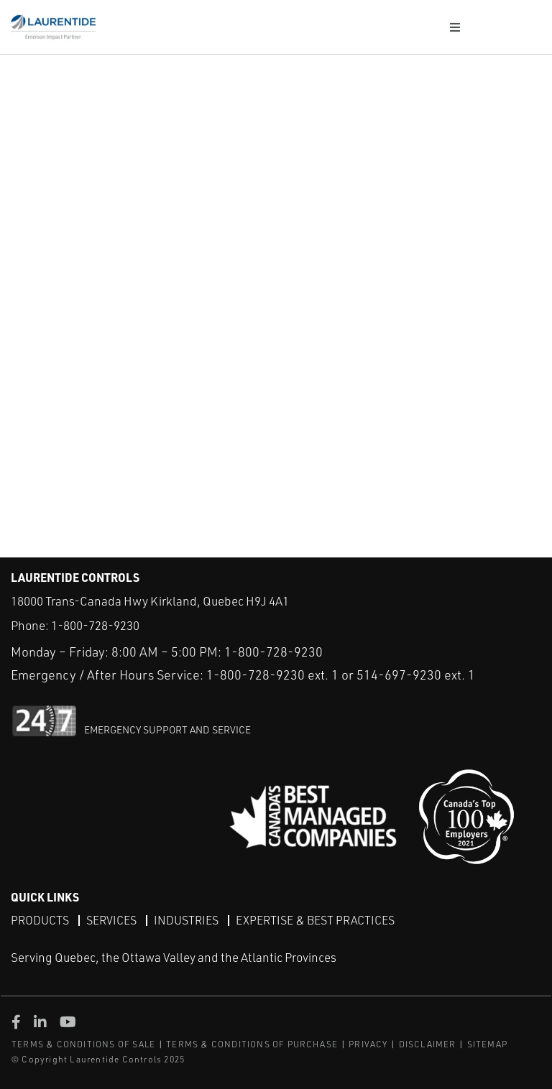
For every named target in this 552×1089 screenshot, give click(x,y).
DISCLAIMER (427, 1044)
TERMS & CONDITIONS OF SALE (83, 1044)
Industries (186, 920)
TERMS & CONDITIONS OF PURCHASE (252, 1044)
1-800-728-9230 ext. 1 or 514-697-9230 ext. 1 (340, 674)
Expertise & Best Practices (315, 920)
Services (111, 920)
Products (40, 920)
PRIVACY (368, 1044)
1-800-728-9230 (95, 625)
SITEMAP (487, 1044)
